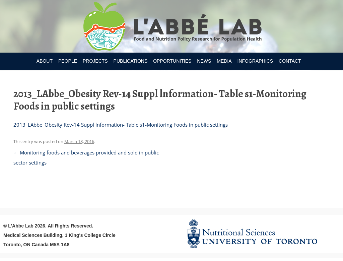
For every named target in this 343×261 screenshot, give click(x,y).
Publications (131, 61)
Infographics (255, 61)
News (204, 61)
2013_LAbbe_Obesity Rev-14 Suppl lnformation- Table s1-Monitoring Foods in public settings (120, 124)
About (45, 61)
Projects (95, 61)
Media (224, 61)
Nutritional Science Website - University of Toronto (260, 233)
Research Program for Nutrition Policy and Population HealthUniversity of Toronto (172, 27)
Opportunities (172, 61)
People (67, 61)
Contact (290, 61)
